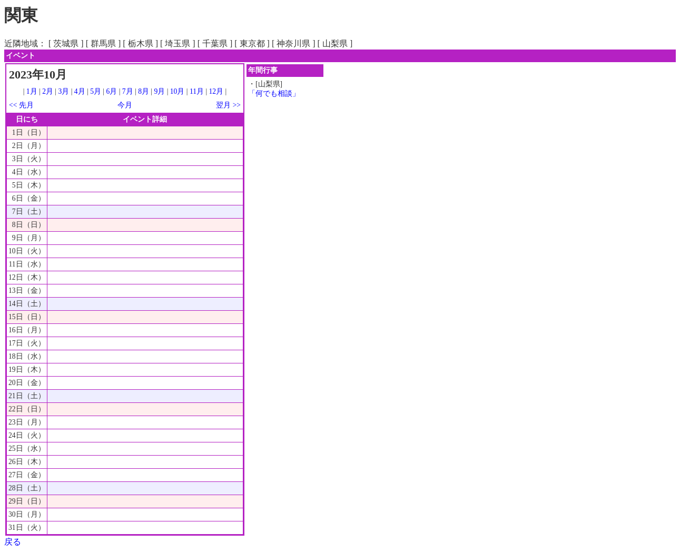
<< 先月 (21, 105)
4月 (79, 91)
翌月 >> (228, 105)
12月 (216, 91)
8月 (143, 91)
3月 (64, 91)
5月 (95, 91)
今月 (124, 105)
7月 (127, 91)
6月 (111, 91)
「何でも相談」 (274, 93)
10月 (177, 91)
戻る (12, 541)
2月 (47, 91)
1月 (31, 91)
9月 (159, 91)
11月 (197, 91)
